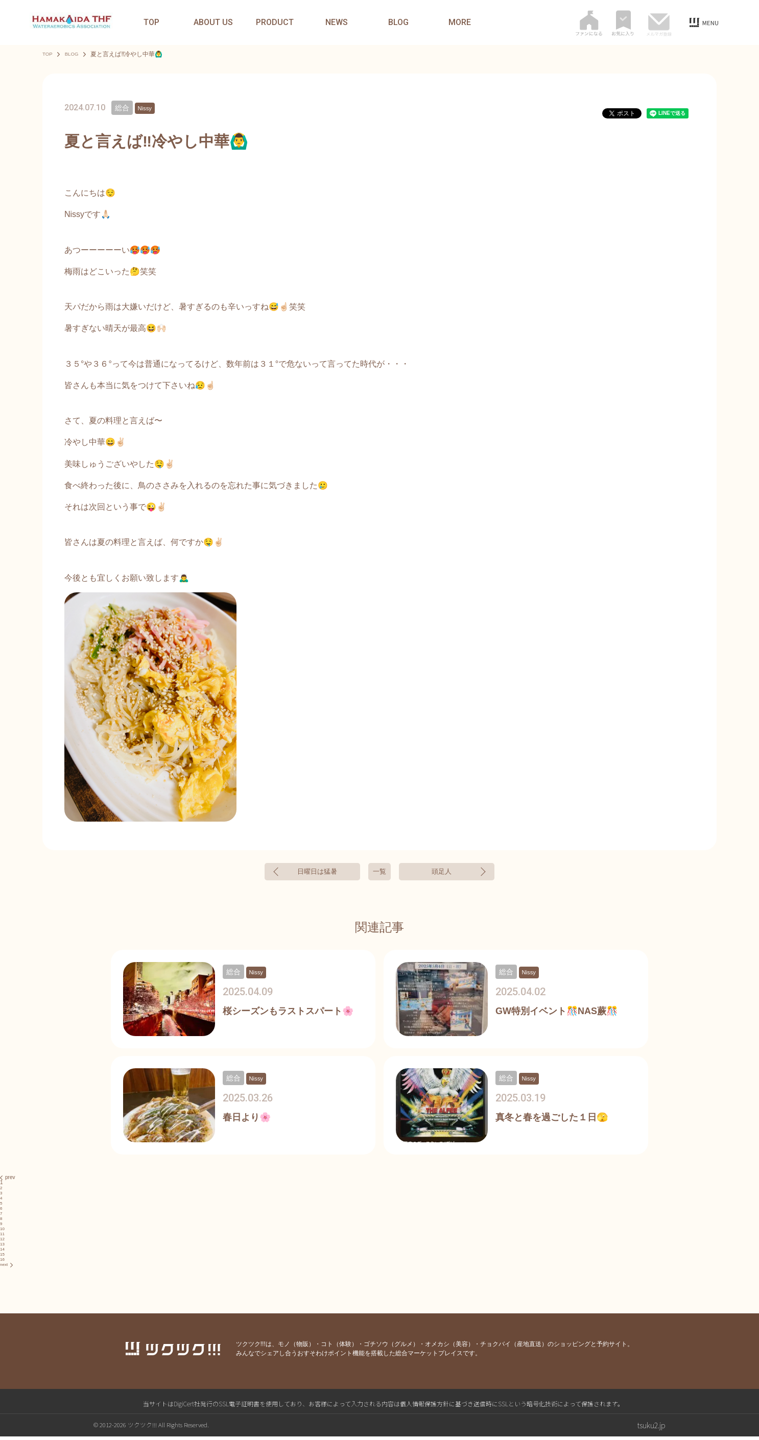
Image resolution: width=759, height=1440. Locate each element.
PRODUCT (275, 22)
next (7, 1268)
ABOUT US (213, 22)
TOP (151, 22)
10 (3, 1232)
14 (3, 1253)
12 (3, 1242)
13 (3, 1248)
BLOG (398, 22)
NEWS (336, 22)
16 (3, 1263)
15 (3, 1258)
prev (7, 1181)
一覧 (379, 873)
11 (3, 1237)
